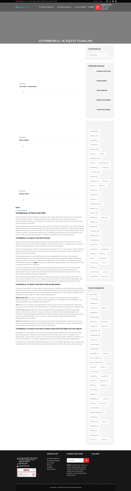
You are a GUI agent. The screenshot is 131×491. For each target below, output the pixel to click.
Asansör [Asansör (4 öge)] (94, 140)
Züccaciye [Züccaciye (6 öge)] (94, 272)
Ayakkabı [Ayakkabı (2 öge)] (94, 145)
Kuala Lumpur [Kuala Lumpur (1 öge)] (96, 358)
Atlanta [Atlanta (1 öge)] (94, 308)
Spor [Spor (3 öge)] (93, 253)
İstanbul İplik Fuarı (104, 71)
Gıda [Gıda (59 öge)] (105, 181)
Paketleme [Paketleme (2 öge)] (95, 235)
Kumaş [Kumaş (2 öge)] (93, 199)
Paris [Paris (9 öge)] (106, 399)
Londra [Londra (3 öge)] (93, 376)
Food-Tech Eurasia (103, 109)
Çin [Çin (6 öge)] (104, 421)
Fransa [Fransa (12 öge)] (94, 340)
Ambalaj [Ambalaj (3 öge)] (94, 135)
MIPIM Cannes (24, 140)
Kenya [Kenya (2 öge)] (106, 353)
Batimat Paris (24, 194)
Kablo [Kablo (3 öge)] (102, 185)
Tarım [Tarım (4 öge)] (102, 253)
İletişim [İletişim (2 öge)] (93, 276)
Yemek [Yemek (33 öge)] (93, 267)
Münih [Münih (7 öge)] (93, 385)
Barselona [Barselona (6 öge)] (95, 317)
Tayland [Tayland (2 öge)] (94, 417)
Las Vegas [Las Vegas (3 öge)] (94, 371)
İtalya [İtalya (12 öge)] (93, 439)
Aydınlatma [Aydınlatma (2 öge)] (95, 149)
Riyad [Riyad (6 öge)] (93, 403)
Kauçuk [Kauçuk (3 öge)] (93, 190)
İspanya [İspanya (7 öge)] (93, 430)
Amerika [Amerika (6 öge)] (94, 303)
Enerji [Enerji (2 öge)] (105, 167)
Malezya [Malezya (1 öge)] (105, 376)
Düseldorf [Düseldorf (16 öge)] (95, 330)
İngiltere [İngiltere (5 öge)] (94, 426)
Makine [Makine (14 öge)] (94, 208)
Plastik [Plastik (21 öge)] (94, 244)
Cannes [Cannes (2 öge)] (93, 326)
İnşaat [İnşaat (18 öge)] (105, 276)
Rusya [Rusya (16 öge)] (103, 403)
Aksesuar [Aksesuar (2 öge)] (94, 131)
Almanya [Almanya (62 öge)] (94, 299)
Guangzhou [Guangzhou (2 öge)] (95, 344)
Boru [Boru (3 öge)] (93, 154)
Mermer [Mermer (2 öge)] (93, 217)
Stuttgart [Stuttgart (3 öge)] (94, 408)
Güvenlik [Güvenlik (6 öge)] (94, 181)
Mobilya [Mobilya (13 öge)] (94, 222)
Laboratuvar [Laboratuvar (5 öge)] (95, 204)
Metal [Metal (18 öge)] (104, 217)
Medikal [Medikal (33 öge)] (94, 213)
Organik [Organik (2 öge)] (94, 226)
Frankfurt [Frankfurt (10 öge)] (95, 335)
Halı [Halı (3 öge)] (92, 185)
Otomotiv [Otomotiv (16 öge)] (94, 231)
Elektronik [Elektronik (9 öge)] (104, 163)
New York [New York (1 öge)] (94, 389)
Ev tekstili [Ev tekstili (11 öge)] (95, 172)
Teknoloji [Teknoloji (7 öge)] (102, 258)
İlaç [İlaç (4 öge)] (105, 272)
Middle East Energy (104, 100)
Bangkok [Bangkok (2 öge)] (94, 312)
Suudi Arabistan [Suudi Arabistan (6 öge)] (96, 412)
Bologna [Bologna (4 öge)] (105, 321)
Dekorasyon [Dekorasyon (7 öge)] (95, 158)
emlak (35, 262)
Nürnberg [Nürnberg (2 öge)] (94, 399)
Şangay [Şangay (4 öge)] (104, 439)
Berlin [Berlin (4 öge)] (93, 321)
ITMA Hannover (102, 90)
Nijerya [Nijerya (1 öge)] (93, 394)
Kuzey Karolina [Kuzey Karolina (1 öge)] (96, 362)
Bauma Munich (102, 81)
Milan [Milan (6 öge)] (93, 380)
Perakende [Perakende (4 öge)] (95, 240)
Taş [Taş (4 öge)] (92, 258)
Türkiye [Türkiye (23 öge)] (94, 421)
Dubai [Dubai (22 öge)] (104, 326)
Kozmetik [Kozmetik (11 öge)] (94, 194)
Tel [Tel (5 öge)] (104, 263)
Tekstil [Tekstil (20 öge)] (94, 263)
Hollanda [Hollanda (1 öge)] (94, 353)
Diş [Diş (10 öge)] (92, 163)
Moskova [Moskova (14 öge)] (104, 380)
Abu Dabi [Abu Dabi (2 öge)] (94, 294)
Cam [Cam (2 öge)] (102, 154)
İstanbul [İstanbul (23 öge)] (94, 435)
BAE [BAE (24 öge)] (104, 308)
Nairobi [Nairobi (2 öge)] (103, 385)
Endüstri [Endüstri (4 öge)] (94, 167)
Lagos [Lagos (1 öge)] (103, 367)
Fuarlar (23, 83)
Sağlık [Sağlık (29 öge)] (93, 249)
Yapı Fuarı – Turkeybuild (28, 86)
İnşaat (18, 207)
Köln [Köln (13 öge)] (93, 367)
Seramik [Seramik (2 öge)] (105, 249)
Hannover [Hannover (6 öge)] (94, 349)
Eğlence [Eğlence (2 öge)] (94, 176)
